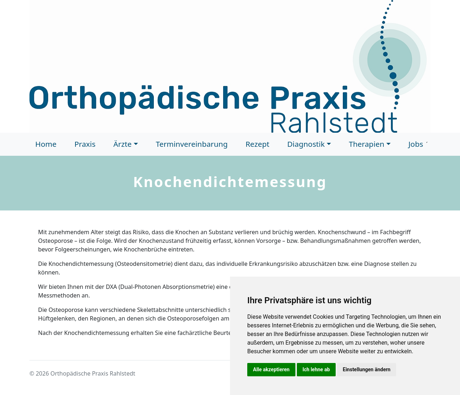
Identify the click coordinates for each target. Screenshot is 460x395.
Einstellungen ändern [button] (367, 369)
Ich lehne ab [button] (316, 369)
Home (45, 144)
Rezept (257, 144)
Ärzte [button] (122, 144)
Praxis (85, 144)
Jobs (415, 144)
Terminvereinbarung (191, 144)
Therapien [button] (367, 144)
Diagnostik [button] (306, 144)
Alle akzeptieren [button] (271, 369)
